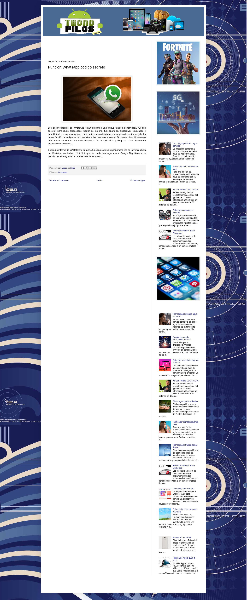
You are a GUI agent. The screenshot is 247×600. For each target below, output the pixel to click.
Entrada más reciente (58, 180)
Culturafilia (130, 194)
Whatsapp (62, 172)
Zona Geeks (131, 189)
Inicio (99, 180)
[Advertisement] (88, 46)
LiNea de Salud (78, 189)
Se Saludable (96, 194)
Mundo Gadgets (116, 191)
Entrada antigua (137, 180)
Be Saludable (66, 189)
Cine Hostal (105, 191)
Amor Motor (138, 194)
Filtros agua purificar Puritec (185, 401)
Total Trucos (96, 191)
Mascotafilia (57, 194)
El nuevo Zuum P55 (182, 537)
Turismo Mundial (84, 194)
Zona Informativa (54, 189)
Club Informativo (106, 189)
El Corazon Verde (118, 194)
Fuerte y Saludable (84, 191)
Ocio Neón (61, 191)
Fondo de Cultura (119, 189)
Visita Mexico (106, 194)
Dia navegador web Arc (183, 488)
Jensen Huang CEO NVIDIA (185, 189)
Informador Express (91, 189)
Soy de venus (71, 191)
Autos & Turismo (129, 191)
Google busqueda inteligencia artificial (182, 338)
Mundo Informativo (70, 194)
